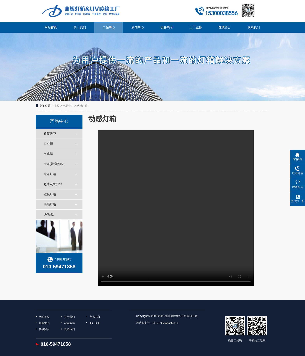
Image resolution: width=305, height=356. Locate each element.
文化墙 (48, 153)
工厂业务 (195, 27)
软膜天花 (50, 133)
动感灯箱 (82, 105)
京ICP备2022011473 (165, 322)
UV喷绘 (49, 214)
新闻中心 (137, 27)
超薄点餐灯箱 (53, 184)
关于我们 (80, 27)
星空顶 (48, 143)
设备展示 (166, 27)
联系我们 (253, 27)
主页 (57, 105)
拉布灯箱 (50, 174)
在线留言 (224, 27)
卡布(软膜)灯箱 (54, 164)
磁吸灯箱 (50, 194)
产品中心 (109, 27)
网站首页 (51, 27)
